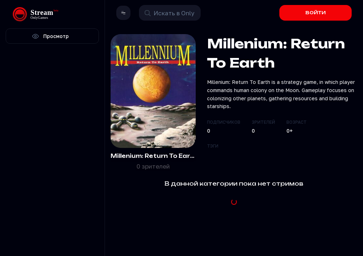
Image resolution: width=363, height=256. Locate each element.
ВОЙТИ (316, 12)
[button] (123, 13)
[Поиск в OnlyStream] (170, 13)
